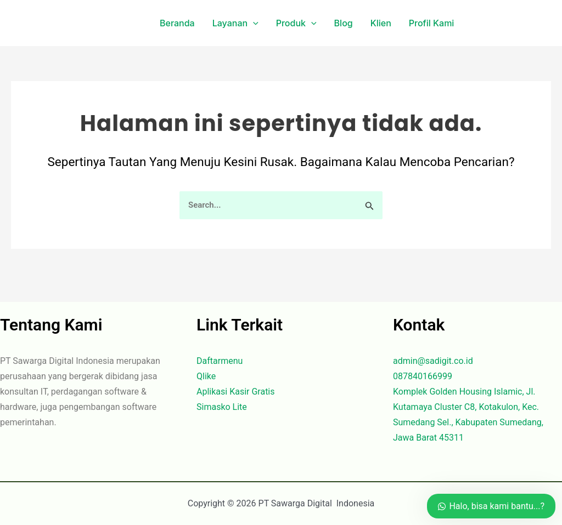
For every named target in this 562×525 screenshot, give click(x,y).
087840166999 (422, 376)
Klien (380, 23)
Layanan (235, 23)
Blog (343, 23)
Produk (296, 23)
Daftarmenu (219, 361)
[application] (253, 23)
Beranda (177, 23)
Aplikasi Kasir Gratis (235, 391)
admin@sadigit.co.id (433, 361)
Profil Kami (431, 23)
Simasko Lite (221, 407)
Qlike (206, 376)
